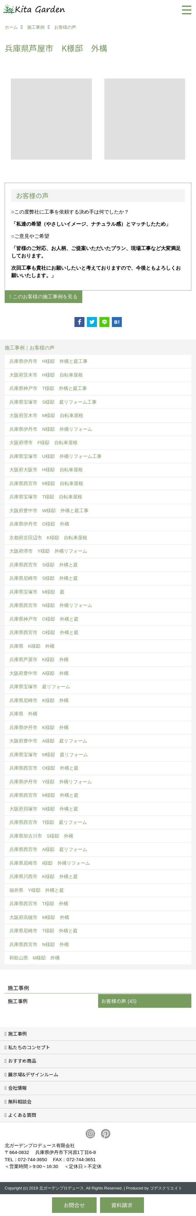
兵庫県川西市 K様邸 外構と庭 (43, 876)
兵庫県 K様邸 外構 (32, 646)
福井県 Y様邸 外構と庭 (36, 890)
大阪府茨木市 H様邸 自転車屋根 (46, 374)
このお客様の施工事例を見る (45, 296)
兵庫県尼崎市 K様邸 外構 (39, 700)
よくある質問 (22, 1115)
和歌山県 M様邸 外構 (34, 957)
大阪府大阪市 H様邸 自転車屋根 (46, 469)
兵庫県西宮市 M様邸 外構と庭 (44, 795)
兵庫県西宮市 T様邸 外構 (38, 903)
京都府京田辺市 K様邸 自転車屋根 (48, 537)
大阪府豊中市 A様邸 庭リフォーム (48, 740)
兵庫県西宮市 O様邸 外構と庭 (44, 632)
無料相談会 (19, 1101)
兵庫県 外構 (23, 713)
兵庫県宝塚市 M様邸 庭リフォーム (48, 754)
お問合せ (74, 1205)
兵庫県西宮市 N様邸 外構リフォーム (50, 605)
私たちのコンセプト (29, 1047)
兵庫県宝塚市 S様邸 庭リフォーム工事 (53, 402)
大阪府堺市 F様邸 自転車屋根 (43, 442)
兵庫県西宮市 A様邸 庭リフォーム (48, 849)
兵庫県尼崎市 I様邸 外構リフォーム (49, 863)
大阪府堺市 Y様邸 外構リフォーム (48, 551)
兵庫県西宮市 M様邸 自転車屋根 (46, 483)
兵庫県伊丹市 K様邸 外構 (39, 727)
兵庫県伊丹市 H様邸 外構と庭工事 (48, 361)
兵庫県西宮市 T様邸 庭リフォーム (48, 822)
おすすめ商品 (22, 1060)
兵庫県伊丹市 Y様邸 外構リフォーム (50, 781)
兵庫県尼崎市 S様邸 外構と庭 (43, 578)
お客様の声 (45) (119, 1001)
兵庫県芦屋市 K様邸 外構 (39, 659)
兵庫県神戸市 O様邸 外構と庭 (44, 619)
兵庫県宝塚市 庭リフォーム (39, 686)
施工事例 (18, 1001)
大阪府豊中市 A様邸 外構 (39, 673)
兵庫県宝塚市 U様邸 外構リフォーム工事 (55, 456)
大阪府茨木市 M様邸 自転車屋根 (46, 415)
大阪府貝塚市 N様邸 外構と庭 (43, 808)
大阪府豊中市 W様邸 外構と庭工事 (48, 510)
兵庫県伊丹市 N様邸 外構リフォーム (50, 429)
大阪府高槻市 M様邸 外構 (39, 917)
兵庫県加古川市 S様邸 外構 (41, 836)
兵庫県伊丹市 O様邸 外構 (39, 523)
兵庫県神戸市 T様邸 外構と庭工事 (48, 388)
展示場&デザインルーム (33, 1074)
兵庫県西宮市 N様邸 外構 (39, 944)
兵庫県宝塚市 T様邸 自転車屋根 (45, 496)
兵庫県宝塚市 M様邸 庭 (37, 591)
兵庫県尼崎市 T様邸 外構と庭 (43, 930)
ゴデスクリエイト (166, 1188)
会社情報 (17, 1087)
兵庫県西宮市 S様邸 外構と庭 (43, 564)
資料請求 (121, 1205)
